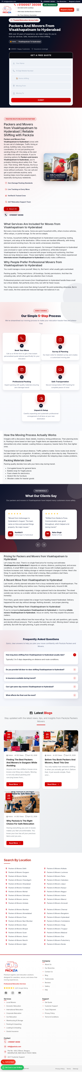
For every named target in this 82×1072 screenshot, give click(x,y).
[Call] (9, 1061)
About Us (46, 965)
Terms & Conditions (50, 1017)
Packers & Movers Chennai (55, 910)
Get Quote (47, 1003)
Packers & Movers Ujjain (16, 945)
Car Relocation (10, 1017)
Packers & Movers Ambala (17, 904)
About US (11, 209)
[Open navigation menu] (77, 10)
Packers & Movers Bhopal (17, 929)
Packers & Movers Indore (55, 896)
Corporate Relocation (12, 1014)
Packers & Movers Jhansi (16, 937)
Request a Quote (74, 1)
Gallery (46, 987)
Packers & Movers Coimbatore (57, 921)
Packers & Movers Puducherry (57, 941)
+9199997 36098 (48, 1)
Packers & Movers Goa (54, 937)
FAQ (45, 990)
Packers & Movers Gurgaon (17, 873)
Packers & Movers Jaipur (55, 884)
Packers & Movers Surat (16, 933)
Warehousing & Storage (13, 1021)
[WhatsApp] (14, 1067)
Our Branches (61, 1)
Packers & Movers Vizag (54, 925)
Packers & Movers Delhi (16, 869)
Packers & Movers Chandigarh (18, 880)
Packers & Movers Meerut (55, 900)
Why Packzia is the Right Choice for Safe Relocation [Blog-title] (20, 822)
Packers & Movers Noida (16, 877)
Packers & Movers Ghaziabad (18, 884)
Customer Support (50, 1006)
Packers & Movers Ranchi (17, 941)
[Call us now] (27, 4)
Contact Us (47, 972)
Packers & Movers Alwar (16, 925)
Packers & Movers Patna (54, 877)
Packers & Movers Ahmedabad (19, 914)
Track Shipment (49, 1010)
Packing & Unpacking (12, 1024)
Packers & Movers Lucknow (56, 873)
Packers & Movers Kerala (55, 945)
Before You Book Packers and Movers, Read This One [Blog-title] (60, 761)
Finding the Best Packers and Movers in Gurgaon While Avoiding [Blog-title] (21, 763)
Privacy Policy (48, 1014)
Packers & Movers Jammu (17, 900)
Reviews (46, 983)
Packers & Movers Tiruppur (55, 929)
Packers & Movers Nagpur (55, 892)
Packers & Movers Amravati (56, 904)
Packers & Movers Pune (16, 918)
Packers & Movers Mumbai (17, 910)
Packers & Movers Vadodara (56, 880)
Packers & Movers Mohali (17, 892)
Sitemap (75, 1069)
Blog (45, 976)
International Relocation (13, 1010)
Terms (69, 1069)
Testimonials (48, 979)
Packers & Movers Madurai (55, 933)
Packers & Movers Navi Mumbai (19, 921)
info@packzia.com (9, 1)
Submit (41, 100)
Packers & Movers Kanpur (55, 888)
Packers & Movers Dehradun (18, 896)
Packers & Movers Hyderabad (56, 918)
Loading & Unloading (12, 1028)
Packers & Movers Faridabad (18, 888)
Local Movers (10, 1003)
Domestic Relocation (12, 1006)
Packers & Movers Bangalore (56, 914)
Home (13, 41)
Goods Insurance (11, 1032)
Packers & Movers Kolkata (55, 869)
